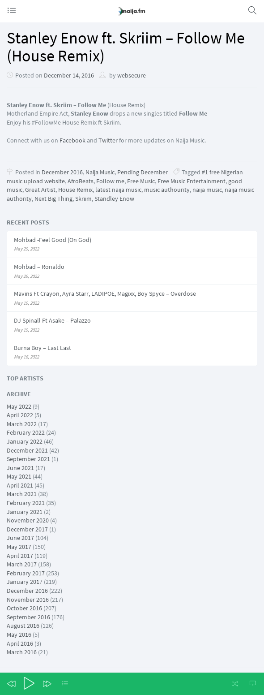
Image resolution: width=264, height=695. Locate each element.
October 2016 (24, 608)
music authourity (167, 190)
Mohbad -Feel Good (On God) (52, 240)
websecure (131, 75)
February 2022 (26, 432)
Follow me (110, 181)
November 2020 (28, 520)
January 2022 (25, 441)
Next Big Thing (53, 198)
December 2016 (62, 172)
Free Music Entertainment (192, 181)
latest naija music (118, 190)
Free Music (141, 181)
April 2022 (20, 415)
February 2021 (26, 503)
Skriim (83, 198)
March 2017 (22, 564)
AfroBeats (81, 181)
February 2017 (26, 573)
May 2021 (19, 476)
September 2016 (28, 617)
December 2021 (27, 450)
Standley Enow (114, 198)
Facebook (72, 140)
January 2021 (25, 512)
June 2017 (20, 538)
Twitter (108, 140)
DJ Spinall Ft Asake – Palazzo (52, 320)
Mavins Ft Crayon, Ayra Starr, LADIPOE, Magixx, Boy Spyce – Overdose (105, 293)
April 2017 (20, 556)
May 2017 (19, 547)
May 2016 (19, 634)
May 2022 (19, 406)
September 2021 (28, 459)
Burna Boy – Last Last (42, 348)
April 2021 (20, 485)
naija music (207, 190)
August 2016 (23, 626)
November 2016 (28, 600)
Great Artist (40, 190)
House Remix (75, 190)
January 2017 (25, 582)
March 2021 (22, 494)
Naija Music (100, 172)
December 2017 (27, 529)
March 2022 (22, 424)
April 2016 (20, 643)
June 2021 (20, 468)
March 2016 (22, 652)
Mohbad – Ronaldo (39, 267)
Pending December (142, 172)
